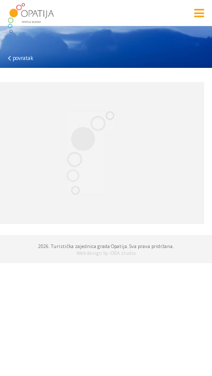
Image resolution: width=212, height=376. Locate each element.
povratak (21, 58)
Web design (89, 253)
